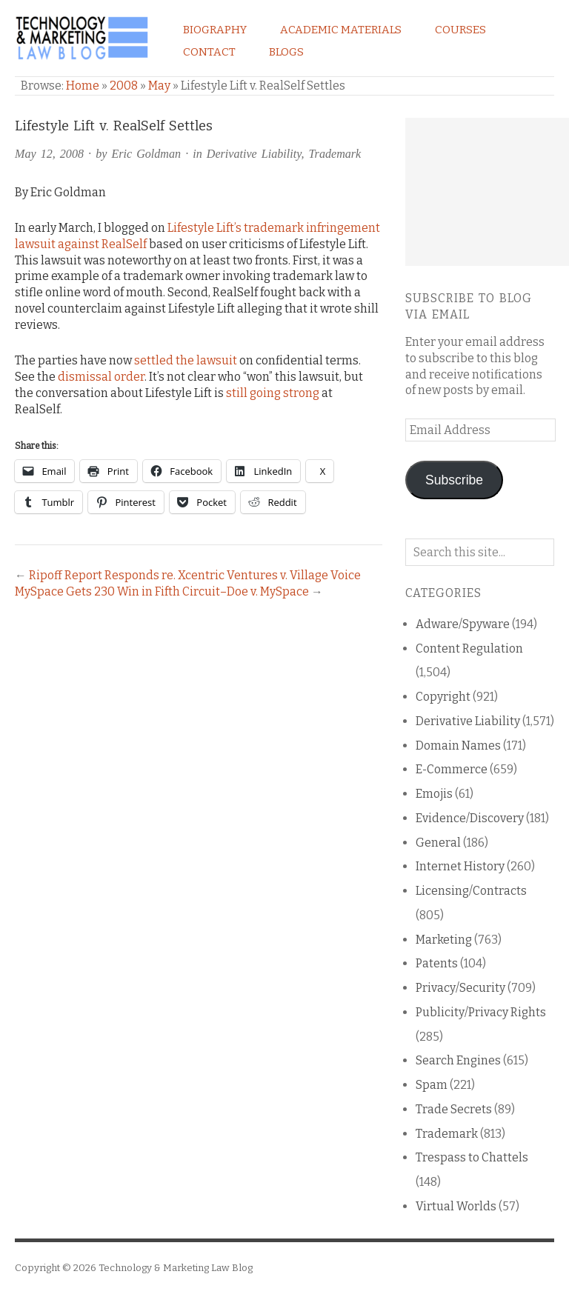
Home (82, 86)
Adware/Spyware (463, 624)
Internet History (460, 866)
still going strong (272, 393)
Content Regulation (469, 648)
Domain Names (458, 745)
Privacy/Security (460, 988)
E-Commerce (452, 769)
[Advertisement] (487, 192)
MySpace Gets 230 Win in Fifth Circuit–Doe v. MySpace (162, 591)
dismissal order (101, 377)
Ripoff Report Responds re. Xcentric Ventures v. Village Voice (195, 575)
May (159, 86)
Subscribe (454, 480)
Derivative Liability (254, 153)
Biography (215, 29)
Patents (437, 963)
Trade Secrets (454, 1109)
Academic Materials (341, 29)
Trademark (335, 153)
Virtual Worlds (456, 1206)
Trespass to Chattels (472, 1157)
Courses (460, 29)
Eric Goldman (146, 153)
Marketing (444, 940)
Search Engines (458, 1060)
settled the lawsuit (185, 360)
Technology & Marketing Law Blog (176, 1267)
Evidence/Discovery (470, 818)
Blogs (286, 52)
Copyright (443, 697)
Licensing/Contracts (471, 891)
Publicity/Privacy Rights (481, 1012)
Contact (209, 52)
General (438, 843)
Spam (431, 1085)
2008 (124, 86)
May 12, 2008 (49, 153)
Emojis (434, 794)
